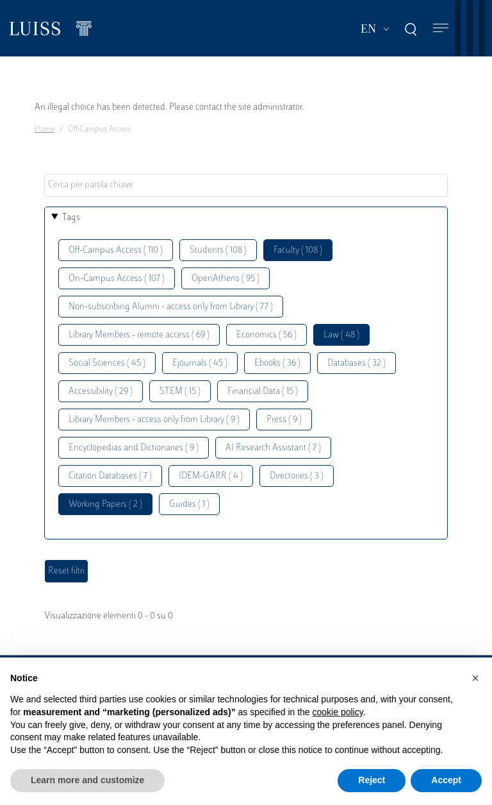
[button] (475, 678)
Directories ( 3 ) (297, 476)
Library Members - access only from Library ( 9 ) (154, 420)
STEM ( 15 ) (180, 391)
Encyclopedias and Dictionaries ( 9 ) (134, 448)
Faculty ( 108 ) (298, 250)
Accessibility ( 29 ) (101, 391)
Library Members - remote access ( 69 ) (139, 335)
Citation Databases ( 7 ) (110, 476)
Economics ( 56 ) (266, 335)
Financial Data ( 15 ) (262, 391)
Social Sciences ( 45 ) (107, 363)
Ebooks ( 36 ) (277, 363)
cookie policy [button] (338, 712)
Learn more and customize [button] (87, 780)
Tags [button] (71, 218)
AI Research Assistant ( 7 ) (273, 448)
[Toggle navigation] (440, 28)
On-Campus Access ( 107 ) (117, 279)
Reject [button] (371, 780)
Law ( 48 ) (341, 335)
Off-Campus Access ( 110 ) (116, 250)
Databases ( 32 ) (356, 363)
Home (44, 129)
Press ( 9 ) (284, 420)
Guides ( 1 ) (189, 504)
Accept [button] (446, 780)
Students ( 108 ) (218, 250)
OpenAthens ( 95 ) (225, 279)
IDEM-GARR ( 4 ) (211, 476)
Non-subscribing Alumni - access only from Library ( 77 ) (171, 307)
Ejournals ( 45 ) (199, 363)
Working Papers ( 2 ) (105, 504)
